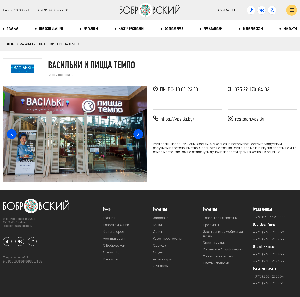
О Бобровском (253, 29)
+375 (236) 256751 (268, 283)
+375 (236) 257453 (268, 254)
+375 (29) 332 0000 (269, 217)
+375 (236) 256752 (268, 232)
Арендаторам (213, 29)
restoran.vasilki (249, 119)
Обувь (158, 252)
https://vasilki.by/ (177, 119)
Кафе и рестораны (131, 29)
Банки (157, 225)
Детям (158, 231)
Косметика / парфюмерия (223, 249)
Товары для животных (220, 218)
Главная (13, 29)
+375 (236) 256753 (268, 239)
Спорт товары (214, 242)
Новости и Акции (51, 29)
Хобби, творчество (218, 256)
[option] (75, 134)
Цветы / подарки (216, 263)
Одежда (159, 245)
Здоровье (160, 218)
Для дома (160, 266)
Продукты (211, 225)
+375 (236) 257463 (268, 261)
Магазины (91, 29)
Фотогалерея (174, 29)
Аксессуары (162, 259)
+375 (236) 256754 (268, 276)
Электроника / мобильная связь (223, 233)
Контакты (290, 29)
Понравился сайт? (22, 259)
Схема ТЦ (226, 10)
